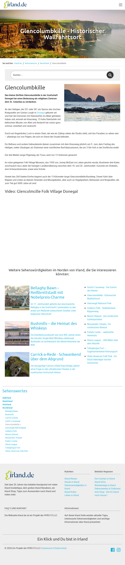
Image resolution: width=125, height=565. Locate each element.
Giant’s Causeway (12, 421)
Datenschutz (60, 548)
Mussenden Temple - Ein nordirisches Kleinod (99, 326)
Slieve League (11, 444)
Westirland (7, 401)
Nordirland (44, 63)
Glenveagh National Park (99, 303)
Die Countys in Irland (105, 478)
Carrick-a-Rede (11, 418)
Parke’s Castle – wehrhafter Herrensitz (100, 334)
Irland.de (18, 63)
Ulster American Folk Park (16, 451)
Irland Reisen (71, 478)
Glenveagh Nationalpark (15, 428)
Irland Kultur (70, 491)
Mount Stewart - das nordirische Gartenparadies (102, 317)
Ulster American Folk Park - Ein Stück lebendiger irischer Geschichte (102, 359)
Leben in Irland (72, 495)
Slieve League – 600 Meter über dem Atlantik (102, 342)
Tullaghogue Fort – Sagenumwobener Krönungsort (102, 350)
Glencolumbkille (59, 63)
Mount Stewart (11, 434)
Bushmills (9, 414)
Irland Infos (100, 481)
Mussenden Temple (13, 438)
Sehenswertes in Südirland (107, 488)
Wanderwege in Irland (105, 485)
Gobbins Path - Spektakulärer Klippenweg (101, 309)
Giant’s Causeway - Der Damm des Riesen (102, 289)
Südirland (6, 398)
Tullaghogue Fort (12, 448)
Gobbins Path (11, 431)
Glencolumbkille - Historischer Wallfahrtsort (101, 297)
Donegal (41, 112)
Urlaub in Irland (72, 481)
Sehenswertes (31, 63)
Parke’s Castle (11, 441)
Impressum (47, 548)
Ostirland (6, 404)
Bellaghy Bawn (11, 411)
